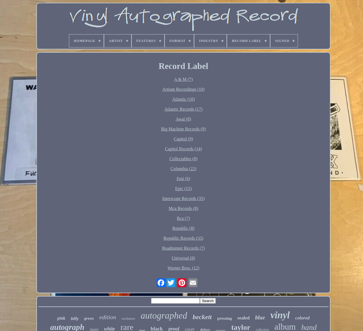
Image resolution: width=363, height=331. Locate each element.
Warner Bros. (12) (184, 268)
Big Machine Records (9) (183, 129)
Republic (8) (183, 228)
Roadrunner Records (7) (183, 248)
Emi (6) (183, 178)
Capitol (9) (183, 139)
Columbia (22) (184, 168)
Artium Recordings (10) (183, 89)
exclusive (128, 318)
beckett (202, 317)
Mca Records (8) (183, 208)
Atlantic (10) (183, 99)
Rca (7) (183, 218)
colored (302, 318)
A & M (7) (183, 79)
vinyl (280, 315)
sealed (243, 318)
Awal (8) (183, 119)
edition (107, 317)
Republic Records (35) (183, 238)
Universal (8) (183, 258)
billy (75, 318)
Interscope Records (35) (183, 198)
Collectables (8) (184, 158)
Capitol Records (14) (183, 148)
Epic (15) (183, 188)
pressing (224, 318)
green (89, 318)
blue (260, 317)
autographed (164, 316)
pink (61, 318)
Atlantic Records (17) (183, 109)
